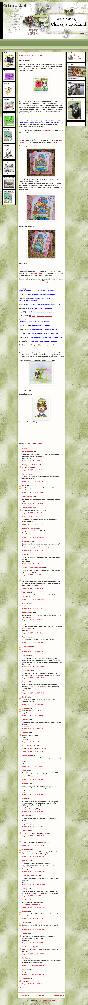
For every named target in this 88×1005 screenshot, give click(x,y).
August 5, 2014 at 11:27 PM (33, 564)
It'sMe (24, 485)
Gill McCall (26, 671)
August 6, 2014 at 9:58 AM (33, 856)
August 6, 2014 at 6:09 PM (33, 954)
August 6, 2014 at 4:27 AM (32, 608)
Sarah (24, 697)
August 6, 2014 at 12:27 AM (33, 575)
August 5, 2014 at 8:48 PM (32, 481)
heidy (24, 624)
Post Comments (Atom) (46, 1000)
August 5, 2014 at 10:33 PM (33, 550)
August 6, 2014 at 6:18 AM (32, 742)
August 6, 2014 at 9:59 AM (33, 871)
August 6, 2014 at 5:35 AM (33, 693)
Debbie (24, 911)
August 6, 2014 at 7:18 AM (32, 766)
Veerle (24, 770)
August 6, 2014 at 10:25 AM (33, 885)
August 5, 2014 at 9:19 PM (32, 504)
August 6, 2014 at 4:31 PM (32, 943)
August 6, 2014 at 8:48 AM (33, 811)
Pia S (24, 958)
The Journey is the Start (43, 548)
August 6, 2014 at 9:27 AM (33, 826)
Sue (23, 554)
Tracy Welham (27, 508)
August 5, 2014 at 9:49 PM (33, 524)
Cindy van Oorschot (29, 875)
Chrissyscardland (14, 5)
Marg (24, 798)
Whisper (25, 592)
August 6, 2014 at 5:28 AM (33, 678)
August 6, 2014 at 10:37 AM (33, 896)
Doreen (24, 474)
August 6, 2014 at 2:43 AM (33, 599)
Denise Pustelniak (28, 746)
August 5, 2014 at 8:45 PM (32, 470)
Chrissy (77, 55)
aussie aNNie (26, 541)
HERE (55, 142)
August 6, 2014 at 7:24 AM (32, 779)
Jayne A (25, 637)
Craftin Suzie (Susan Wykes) (33, 568)
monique (25, 603)
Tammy (24, 889)
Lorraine (25, 719)
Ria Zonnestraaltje (29, 947)
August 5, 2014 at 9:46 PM (33, 513)
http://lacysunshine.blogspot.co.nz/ (40, 345)
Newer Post (24, 995)
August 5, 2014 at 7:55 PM (32, 461)
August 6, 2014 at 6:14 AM (32, 728)
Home (41, 995)
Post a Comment (26, 988)
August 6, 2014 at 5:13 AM (32, 651)
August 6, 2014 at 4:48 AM (33, 620)
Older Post (59, 995)
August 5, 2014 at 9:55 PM (33, 537)
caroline (25, 969)
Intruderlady (26, 755)
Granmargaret (27, 496)
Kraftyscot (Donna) (29, 517)
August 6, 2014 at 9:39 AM (33, 836)
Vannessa (25, 815)
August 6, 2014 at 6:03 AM (33, 704)
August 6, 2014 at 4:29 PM (33, 918)
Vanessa (48, 130)
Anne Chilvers (27, 612)
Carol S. (25, 655)
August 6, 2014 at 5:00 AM (33, 633)
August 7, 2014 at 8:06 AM (33, 974)
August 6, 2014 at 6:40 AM (33, 751)
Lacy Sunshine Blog (38, 273)
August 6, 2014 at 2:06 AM (33, 588)
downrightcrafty (28, 451)
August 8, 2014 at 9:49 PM (32, 984)
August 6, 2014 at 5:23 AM (33, 667)
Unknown (25, 579)
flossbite (25, 732)
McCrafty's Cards (29, 528)
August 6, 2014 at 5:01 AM (32, 642)
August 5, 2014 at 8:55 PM (33, 492)
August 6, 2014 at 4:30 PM (33, 929)
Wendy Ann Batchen (29, 465)
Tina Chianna (27, 646)
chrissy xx (25, 860)
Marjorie (25, 783)
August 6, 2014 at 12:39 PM (33, 907)
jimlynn (24, 682)
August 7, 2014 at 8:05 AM (33, 965)
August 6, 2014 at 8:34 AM (33, 794)
